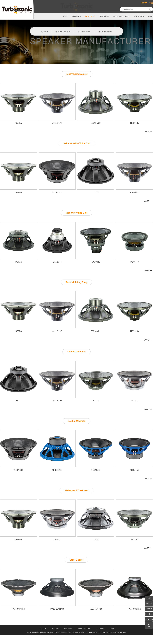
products (89, 16)
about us (76, 16)
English (144, 3)
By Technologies (105, 31)
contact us (138, 16)
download (104, 16)
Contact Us (149, 619)
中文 (151, 3)
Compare (149, 609)
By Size (44, 31)
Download (148, 614)
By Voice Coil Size (63, 31)
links (150, 16)
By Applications (84, 31)
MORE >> (148, 132)
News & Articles (121, 16)
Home (149, 598)
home (65, 16)
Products (149, 603)
